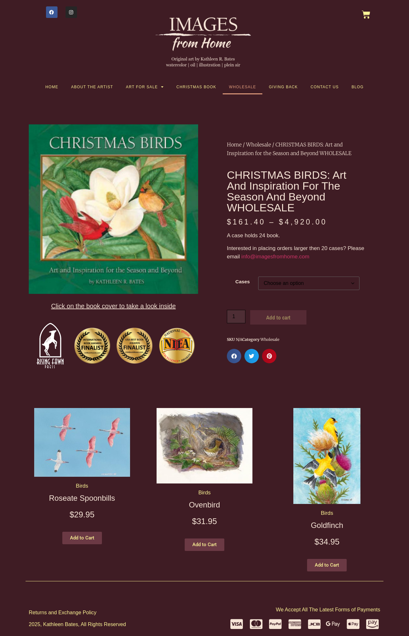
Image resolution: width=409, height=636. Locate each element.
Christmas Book (196, 87)
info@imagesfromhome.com (275, 257)
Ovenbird (204, 504)
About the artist (92, 87)
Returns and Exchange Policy (62, 612)
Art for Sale (145, 87)
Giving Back (283, 87)
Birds (82, 486)
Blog (357, 87)
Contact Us (325, 87)
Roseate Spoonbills (82, 498)
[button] (234, 356)
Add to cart (278, 317)
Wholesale (242, 87)
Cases (242, 281)
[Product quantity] (236, 316)
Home (51, 87)
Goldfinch (327, 525)
